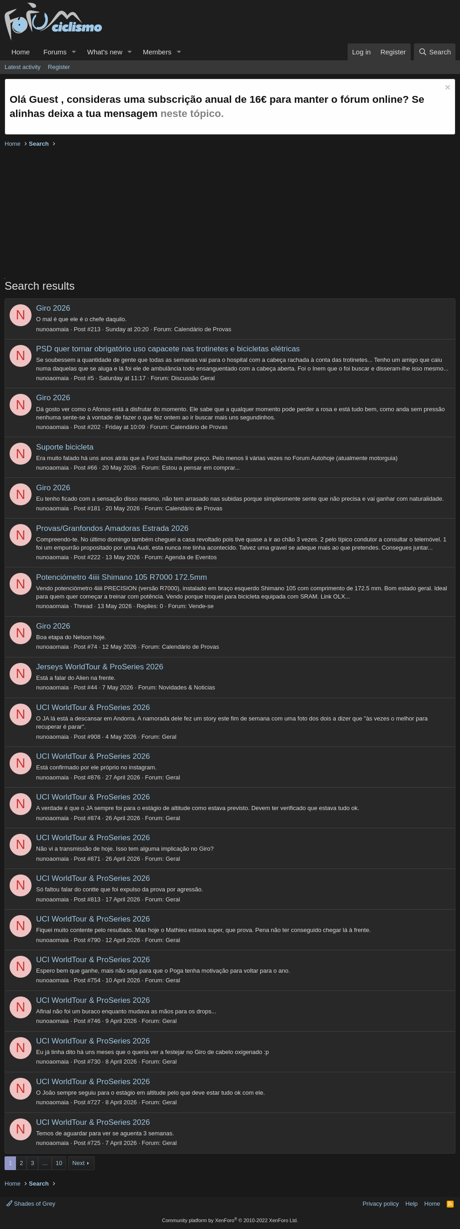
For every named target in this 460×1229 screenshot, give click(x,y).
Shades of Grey (30, 1203)
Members (157, 52)
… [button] (45, 1163)
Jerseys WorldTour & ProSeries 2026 (99, 666)
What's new (104, 52)
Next (78, 1163)
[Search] (434, 51)
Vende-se (201, 606)
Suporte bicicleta (65, 447)
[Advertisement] (230, 214)
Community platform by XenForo (230, 1220)
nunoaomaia (52, 329)
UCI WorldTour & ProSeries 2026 (93, 707)
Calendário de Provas (202, 329)
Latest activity (23, 67)
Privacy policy (381, 1203)
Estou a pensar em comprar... (201, 467)
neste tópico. (192, 113)
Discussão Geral (193, 378)
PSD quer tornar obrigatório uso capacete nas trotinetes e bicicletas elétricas (168, 348)
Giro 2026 (53, 308)
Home (20, 52)
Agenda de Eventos (191, 557)
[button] (74, 51)
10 (59, 1163)
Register (59, 67)
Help (412, 1203)
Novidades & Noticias (187, 687)
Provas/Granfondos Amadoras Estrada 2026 (112, 528)
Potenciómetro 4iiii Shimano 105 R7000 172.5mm (121, 577)
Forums (55, 52)
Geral (169, 736)
